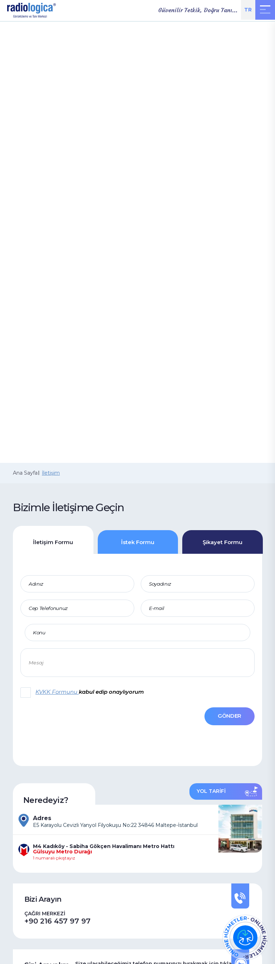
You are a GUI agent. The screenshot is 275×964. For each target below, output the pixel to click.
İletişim (51, 473)
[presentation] (57, 721)
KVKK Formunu (57, 691)
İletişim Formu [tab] (53, 542)
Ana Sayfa (25, 473)
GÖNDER (229, 715)
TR (248, 9)
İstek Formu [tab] (137, 542)
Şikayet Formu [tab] (222, 542)
